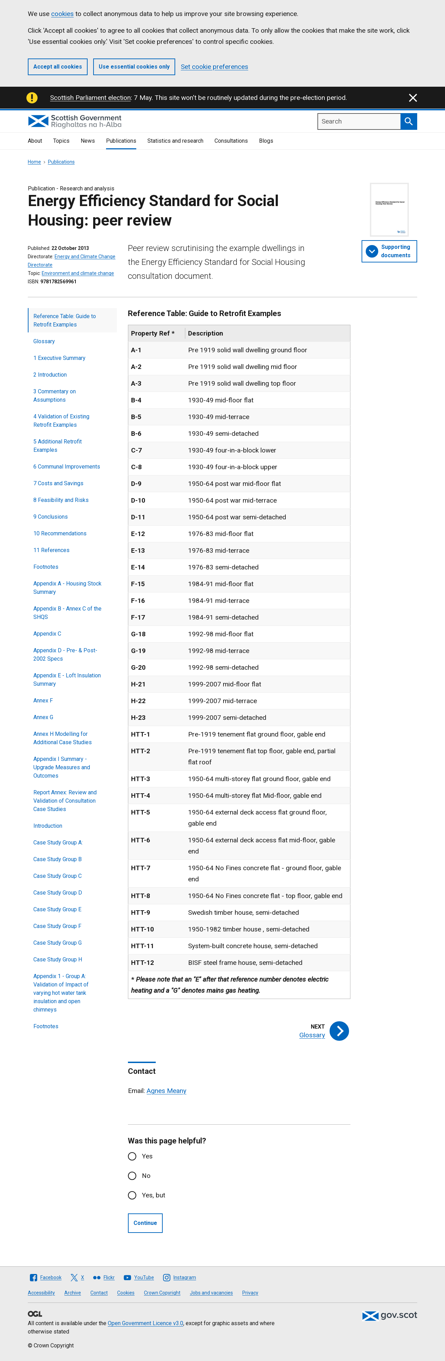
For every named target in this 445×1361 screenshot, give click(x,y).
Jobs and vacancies (211, 1293)
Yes (147, 1156)
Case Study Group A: (58, 842)
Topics (61, 140)
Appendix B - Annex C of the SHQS (67, 612)
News (88, 140)
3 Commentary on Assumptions (54, 395)
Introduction (47, 826)
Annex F (43, 700)
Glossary (44, 341)
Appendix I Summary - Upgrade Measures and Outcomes (61, 767)
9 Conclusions (50, 516)
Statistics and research (175, 140)
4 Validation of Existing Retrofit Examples (61, 420)
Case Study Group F (57, 926)
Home (34, 162)
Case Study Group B (57, 859)
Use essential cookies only (134, 66)
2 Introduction (50, 374)
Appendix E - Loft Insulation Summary (67, 679)
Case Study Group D (57, 892)
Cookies (126, 1293)
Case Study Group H (57, 959)
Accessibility (41, 1293)
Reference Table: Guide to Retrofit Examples (64, 320)
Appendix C (47, 633)
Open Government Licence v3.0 (145, 1323)
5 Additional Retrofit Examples (57, 445)
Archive (72, 1293)
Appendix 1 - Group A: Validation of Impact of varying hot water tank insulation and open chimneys (61, 993)
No (146, 1176)
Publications (121, 140)
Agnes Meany (166, 1091)
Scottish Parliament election (90, 98)
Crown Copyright (162, 1293)
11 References (51, 550)
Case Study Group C (57, 876)
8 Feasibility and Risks (61, 500)
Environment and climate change (78, 273)
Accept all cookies (57, 66)
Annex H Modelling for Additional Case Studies (62, 738)
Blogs (266, 140)
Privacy (250, 1293)
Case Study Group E (57, 909)
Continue (145, 1223)
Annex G (43, 717)
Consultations (231, 140)
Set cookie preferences (214, 67)
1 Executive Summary (59, 358)
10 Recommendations (60, 533)
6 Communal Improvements (66, 466)
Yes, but (153, 1195)
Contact (99, 1293)
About (35, 140)
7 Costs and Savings (58, 483)
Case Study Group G (57, 942)
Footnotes (45, 567)
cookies (62, 14)
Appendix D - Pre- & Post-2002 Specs (65, 654)
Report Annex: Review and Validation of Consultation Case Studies (65, 800)
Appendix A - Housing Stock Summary (67, 587)
